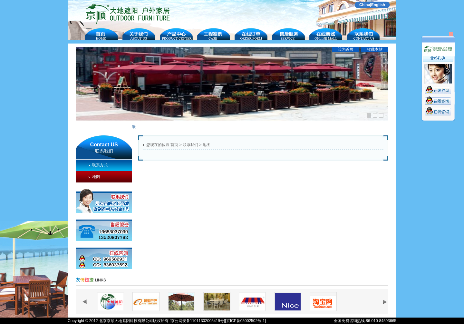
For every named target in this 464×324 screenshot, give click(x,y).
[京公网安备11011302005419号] (197, 321)
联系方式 (98, 165)
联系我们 (190, 144)
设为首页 (345, 49)
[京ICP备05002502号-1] (245, 321)
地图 (94, 176)
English (378, 5)
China (364, 5)
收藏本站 (374, 49)
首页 (174, 144)
